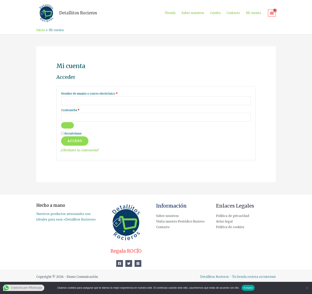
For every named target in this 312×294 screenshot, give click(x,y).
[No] (307, 288)
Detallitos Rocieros (78, 12)
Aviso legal (224, 221)
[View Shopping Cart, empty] (272, 13)
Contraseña (78, 110)
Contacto (233, 13)
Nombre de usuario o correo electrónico (97, 93)
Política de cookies (230, 227)
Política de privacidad (232, 216)
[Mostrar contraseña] (67, 125)
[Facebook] (119, 263)
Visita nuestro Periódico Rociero (180, 221)
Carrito (215, 13)
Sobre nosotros (192, 13)
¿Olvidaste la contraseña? (79, 150)
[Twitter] (128, 263)
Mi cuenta (253, 13)
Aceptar (248, 287)
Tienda (170, 13)
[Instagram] (138, 263)
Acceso (74, 141)
